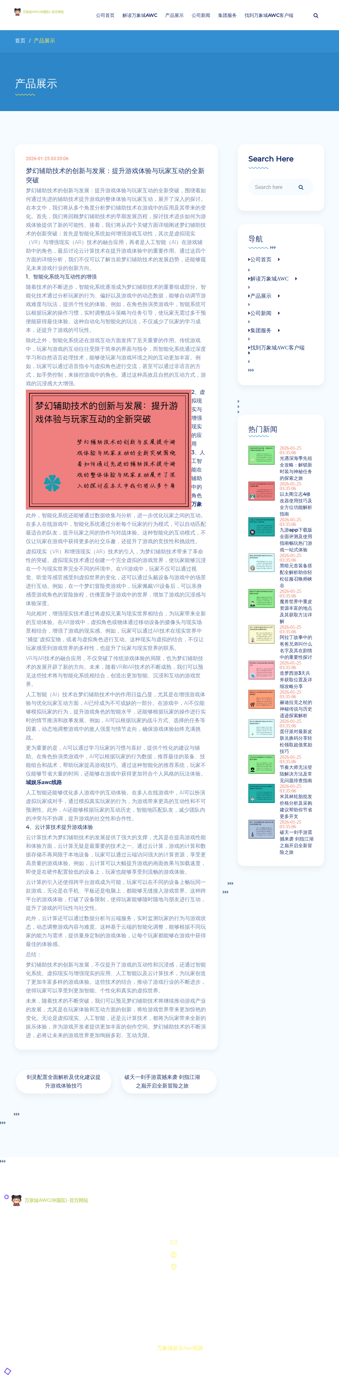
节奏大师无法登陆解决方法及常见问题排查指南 (296, 773)
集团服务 (227, 15)
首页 (20, 40)
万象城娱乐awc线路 (180, 1347)
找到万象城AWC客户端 (269, 15)
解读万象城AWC (139, 15)
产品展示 (174, 15)
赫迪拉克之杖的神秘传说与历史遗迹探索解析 (296, 709)
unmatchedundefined (199, 1243)
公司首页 (105, 15)
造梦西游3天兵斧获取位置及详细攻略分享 (296, 679)
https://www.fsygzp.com (202, 1255)
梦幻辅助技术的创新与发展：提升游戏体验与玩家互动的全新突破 (115, 175)
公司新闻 (201, 15)
